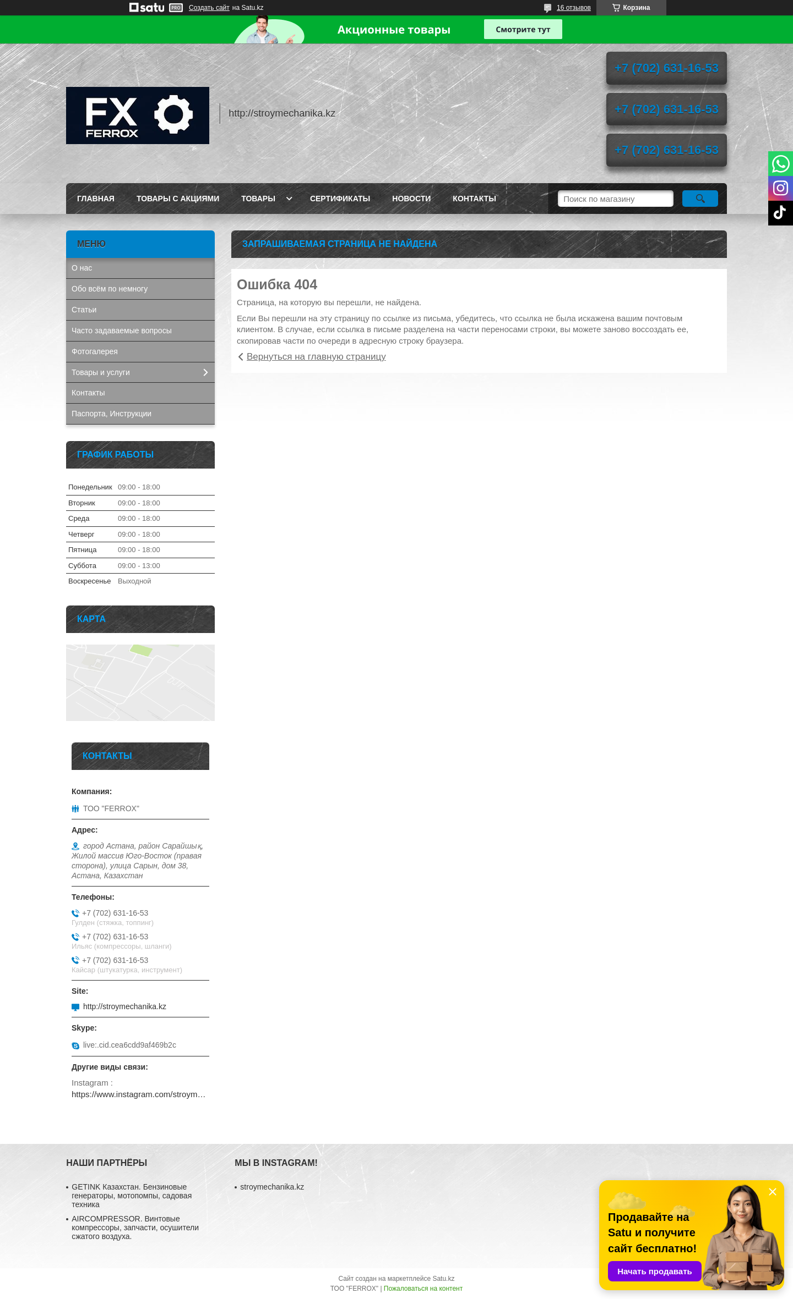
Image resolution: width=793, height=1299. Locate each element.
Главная (96, 198)
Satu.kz (443, 1279)
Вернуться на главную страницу (316, 356)
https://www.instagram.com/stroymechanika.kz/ (140, 1094)
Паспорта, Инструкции (111, 413)
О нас (82, 267)
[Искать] (700, 198)
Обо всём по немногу (110, 288)
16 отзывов (574, 8)
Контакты (474, 198)
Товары (258, 198)
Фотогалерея (95, 351)
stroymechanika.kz (272, 1186)
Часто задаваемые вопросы (122, 330)
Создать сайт (209, 8)
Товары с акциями (178, 198)
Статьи (84, 309)
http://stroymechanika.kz (124, 1006)
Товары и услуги (101, 372)
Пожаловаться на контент (423, 1288)
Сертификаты (340, 198)
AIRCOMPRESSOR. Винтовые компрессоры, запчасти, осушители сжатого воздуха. (135, 1227)
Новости (411, 198)
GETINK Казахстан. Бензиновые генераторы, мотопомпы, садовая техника (132, 1195)
